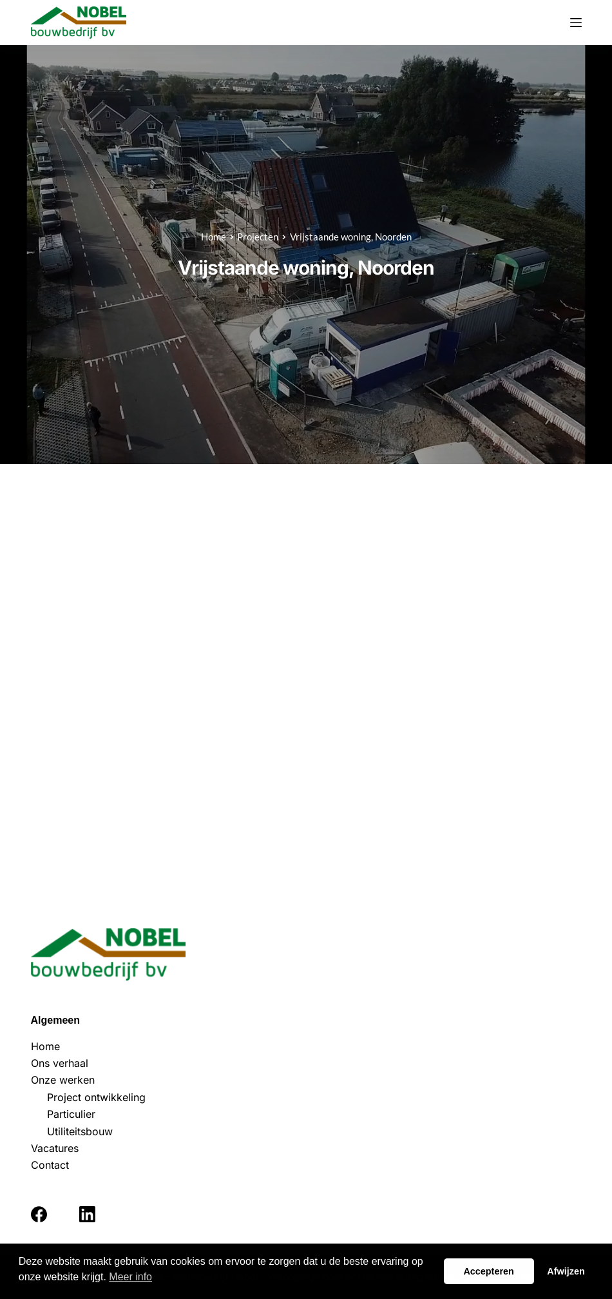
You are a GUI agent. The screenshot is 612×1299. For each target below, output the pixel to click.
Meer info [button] (130, 1276)
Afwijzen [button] (565, 1271)
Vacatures (55, 1148)
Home (45, 1046)
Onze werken (63, 1079)
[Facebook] (39, 1214)
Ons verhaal (59, 1063)
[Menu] (576, 22)
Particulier (71, 1114)
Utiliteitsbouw (80, 1131)
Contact (50, 1164)
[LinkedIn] (87, 1214)
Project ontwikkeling (96, 1097)
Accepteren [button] (488, 1271)
